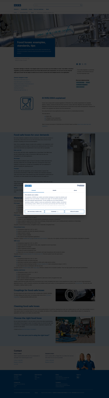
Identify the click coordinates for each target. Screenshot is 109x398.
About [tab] (75, 190)
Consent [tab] (34, 190)
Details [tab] (54, 190)
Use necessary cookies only (34, 211)
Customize (54, 211)
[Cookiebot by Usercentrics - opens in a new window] (78, 186)
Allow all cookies (74, 211)
